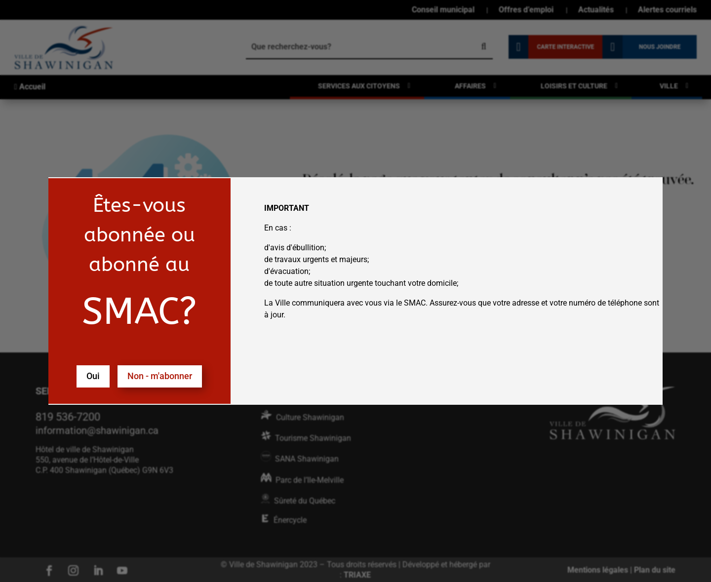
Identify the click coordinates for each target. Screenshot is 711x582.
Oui (93, 376)
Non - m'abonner (159, 376)
